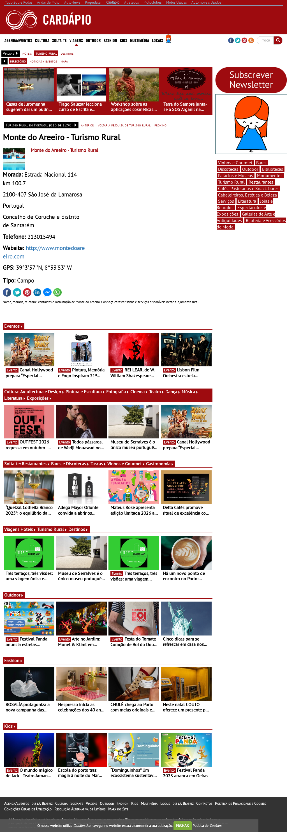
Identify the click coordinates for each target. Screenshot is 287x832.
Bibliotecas (272, 169)
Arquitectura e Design (42, 391)
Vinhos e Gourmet (126, 463)
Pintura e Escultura (85, 391)
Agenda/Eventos (18, 40)
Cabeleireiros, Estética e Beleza (247, 195)
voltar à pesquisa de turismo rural (124, 125)
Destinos (78, 529)
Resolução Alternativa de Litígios (79, 809)
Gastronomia (160, 463)
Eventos (13, 326)
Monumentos (270, 175)
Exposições (39, 398)
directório (18, 61)
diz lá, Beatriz (42, 803)
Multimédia (139, 40)
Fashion (110, 40)
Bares (261, 162)
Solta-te (59, 40)
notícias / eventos (43, 61)
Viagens (76, 40)
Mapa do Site (118, 809)
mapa (64, 61)
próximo (160, 125)
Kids (123, 40)
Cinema (139, 391)
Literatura (15, 398)
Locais (157, 40)
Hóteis (28, 529)
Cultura (42, 40)
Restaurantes (36, 463)
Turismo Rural (52, 529)
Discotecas (228, 169)
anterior (87, 125)
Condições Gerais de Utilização (28, 809)
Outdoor (93, 40)
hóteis (27, 53)
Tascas (98, 463)
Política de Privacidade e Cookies (240, 803)
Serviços (226, 201)
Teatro (156, 391)
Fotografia (117, 391)
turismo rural (46, 53)
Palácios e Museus (235, 175)
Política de (207, 825)
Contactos (204, 803)
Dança (172, 391)
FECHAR (182, 825)
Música (190, 391)
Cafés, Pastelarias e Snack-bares (248, 188)
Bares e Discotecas (70, 463)
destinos (67, 53)
